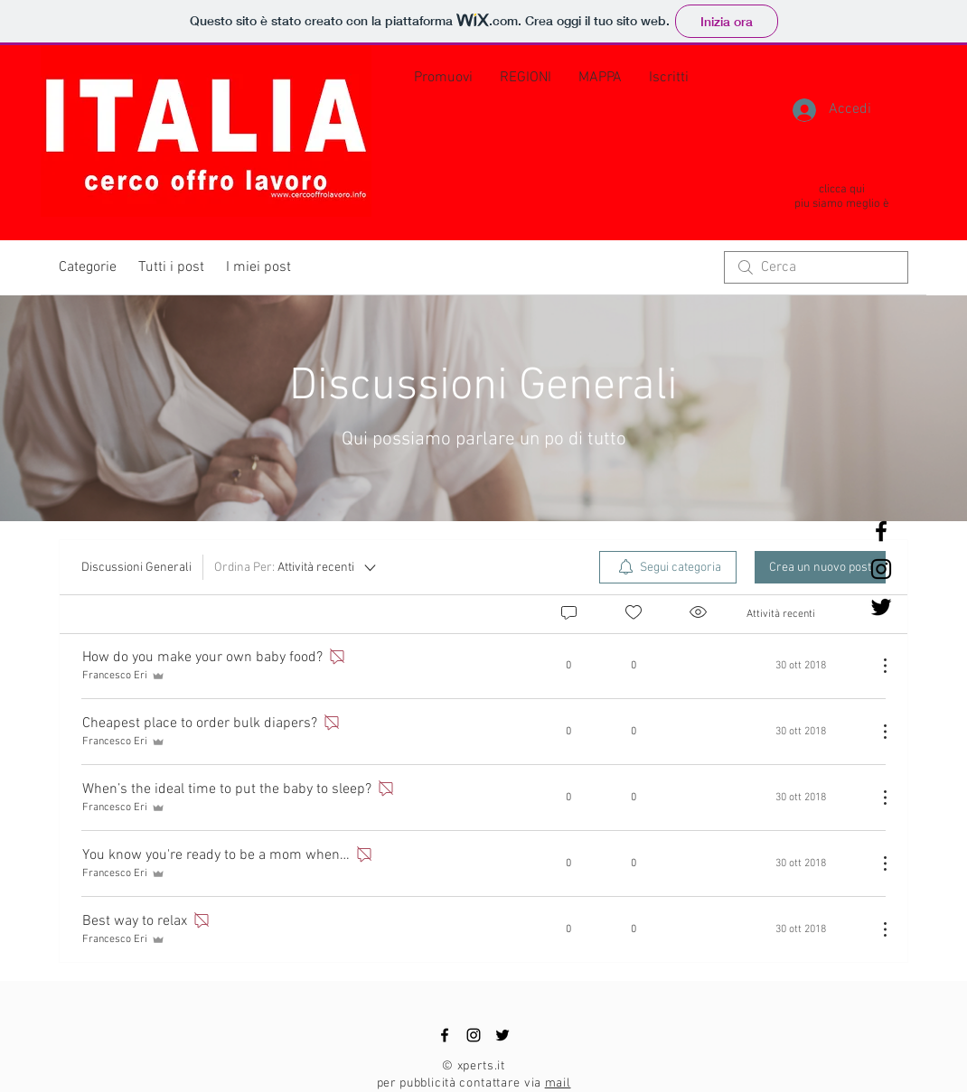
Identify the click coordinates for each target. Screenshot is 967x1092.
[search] (816, 267)
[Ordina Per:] (296, 567)
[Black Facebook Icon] (881, 531)
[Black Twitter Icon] (881, 607)
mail (558, 1083)
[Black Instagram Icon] (881, 569)
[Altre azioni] (876, 666)
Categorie (88, 267)
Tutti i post (171, 267)
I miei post (258, 267)
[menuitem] (668, 567)
